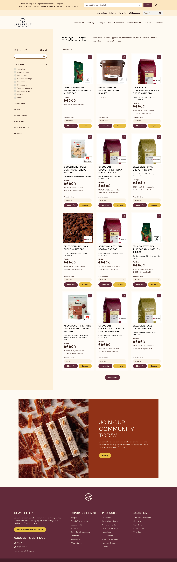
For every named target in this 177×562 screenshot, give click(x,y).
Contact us (75, 536)
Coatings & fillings (110, 528)
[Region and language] (113, 5)
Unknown (69, 121)
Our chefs (137, 525)
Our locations (139, 528)
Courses (137, 521)
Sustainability (77, 525)
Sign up (105, 455)
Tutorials (137, 532)
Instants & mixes (109, 543)
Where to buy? (77, 543)
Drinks (105, 546)
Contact (159, 23)
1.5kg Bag (69, 200)
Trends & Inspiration (116, 23)
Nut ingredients (109, 525)
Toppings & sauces (110, 539)
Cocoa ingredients (110, 521)
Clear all (43, 50)
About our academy (142, 517)
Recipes (102, 23)
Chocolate (106, 517)
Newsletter (75, 539)
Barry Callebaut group (80, 532)
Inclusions (106, 532)
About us (75, 528)
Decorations (107, 536)
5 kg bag (103, 200)
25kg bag (69, 279)
